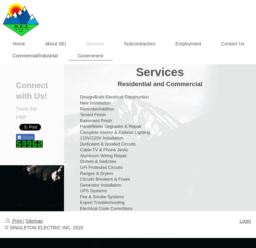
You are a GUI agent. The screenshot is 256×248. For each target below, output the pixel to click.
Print (14, 221)
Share (25, 137)
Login (245, 221)
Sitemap (34, 221)
